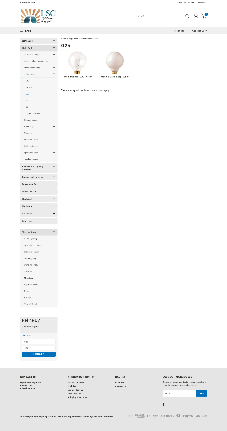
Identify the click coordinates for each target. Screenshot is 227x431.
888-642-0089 (27, 2)
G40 (27, 100)
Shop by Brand (29, 232)
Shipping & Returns (77, 397)
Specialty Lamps (31, 152)
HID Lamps (29, 126)
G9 (27, 107)
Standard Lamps (31, 159)
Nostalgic (28, 133)
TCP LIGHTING (31, 265)
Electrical (27, 199)
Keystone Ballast (31, 284)
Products (180, 30)
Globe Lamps (29, 74)
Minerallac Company (33, 245)
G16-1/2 (29, 87)
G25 (27, 94)
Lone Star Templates (102, 416)
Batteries (27, 213)
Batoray (27, 297)
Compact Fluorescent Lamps (36, 61)
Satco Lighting (30, 258)
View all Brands (31, 304)
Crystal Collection (33, 113)
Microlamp (28, 278)
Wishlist (202, 2)
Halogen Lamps (30, 120)
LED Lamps (27, 41)
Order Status (74, 393)
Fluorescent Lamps (32, 67)
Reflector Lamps (31, 146)
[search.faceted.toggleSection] (27, 335)
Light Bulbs (28, 48)
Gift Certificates (187, 2)
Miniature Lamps (31, 139)
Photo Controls (30, 191)
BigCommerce (75, 416)
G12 (27, 81)
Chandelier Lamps (31, 54)
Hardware (27, 206)
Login (70, 390)
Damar (27, 291)
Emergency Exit (30, 184)
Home (63, 39)
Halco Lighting (30, 238)
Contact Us (199, 30)
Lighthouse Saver (31, 252)
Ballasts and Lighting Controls (32, 168)
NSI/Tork (28, 271)
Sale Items (27, 221)
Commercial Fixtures (32, 177)
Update (38, 354)
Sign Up (79, 390)
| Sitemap (51, 416)
